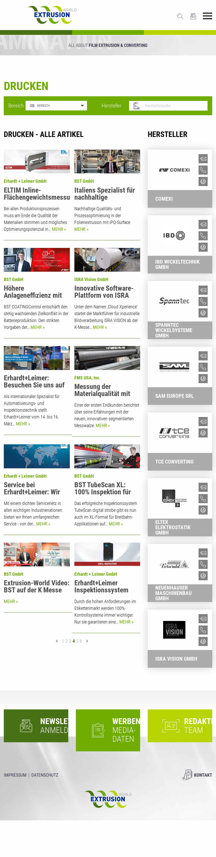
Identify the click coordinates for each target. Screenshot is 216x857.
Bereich (13, 106)
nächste (85, 696)
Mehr (58, 229)
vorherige (58, 696)
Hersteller (111, 106)
